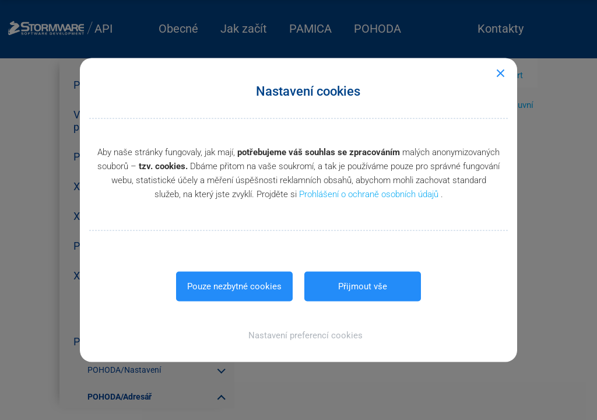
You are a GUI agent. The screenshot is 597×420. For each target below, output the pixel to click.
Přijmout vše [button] (362, 286)
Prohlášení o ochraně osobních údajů (370, 194)
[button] (299, 335)
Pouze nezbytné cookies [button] (234, 286)
